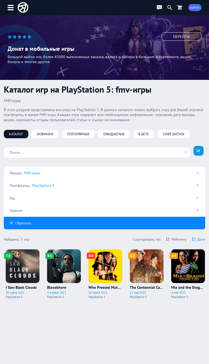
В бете (143, 134)
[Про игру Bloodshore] (64, 274)
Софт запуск (174, 134)
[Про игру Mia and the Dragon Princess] (188, 274)
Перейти (181, 36)
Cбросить (20, 223)
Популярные (78, 134)
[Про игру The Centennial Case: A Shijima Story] (147, 274)
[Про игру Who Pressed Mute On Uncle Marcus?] (105, 274)
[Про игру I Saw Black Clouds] (22, 274)
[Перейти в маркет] (179, 7)
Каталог (16, 134)
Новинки (45, 134)
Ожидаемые (114, 134)
